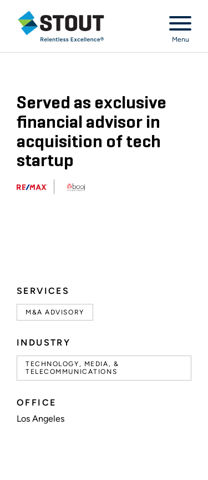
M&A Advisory (55, 312)
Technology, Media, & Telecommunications (72, 368)
